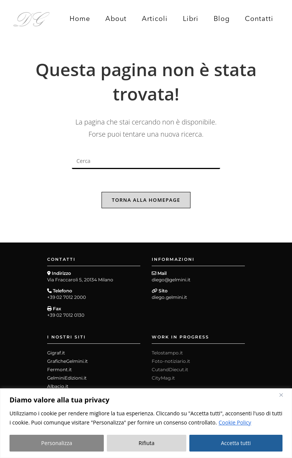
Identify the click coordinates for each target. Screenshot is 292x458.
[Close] (284, 394)
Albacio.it (57, 386)
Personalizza (56, 443)
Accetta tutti (236, 443)
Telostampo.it (167, 353)
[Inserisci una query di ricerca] (146, 161)
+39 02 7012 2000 (66, 297)
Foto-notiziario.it (171, 361)
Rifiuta (147, 443)
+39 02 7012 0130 (65, 315)
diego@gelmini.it (171, 279)
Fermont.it (59, 370)
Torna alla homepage (146, 199)
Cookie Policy (235, 422)
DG (29, 18)
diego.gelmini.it (169, 297)
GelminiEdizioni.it (67, 378)
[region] (146, 423)
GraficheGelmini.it (67, 361)
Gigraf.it (56, 353)
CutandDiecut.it (170, 370)
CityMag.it (163, 378)
